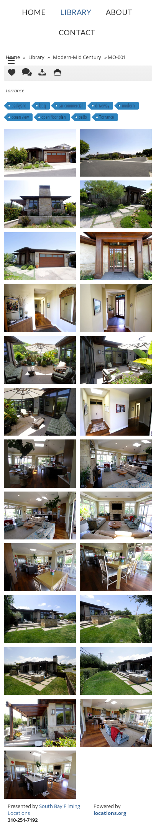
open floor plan (53, 117)
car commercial (70, 105)
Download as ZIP (42, 73)
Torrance (106, 117)
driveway (102, 105)
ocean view (20, 117)
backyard (18, 105)
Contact (77, 32)
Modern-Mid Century (77, 57)
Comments (26, 73)
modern (128, 105)
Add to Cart (11, 73)
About (119, 12)
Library (75, 12)
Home (34, 12)
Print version (57, 73)
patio (83, 117)
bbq (42, 105)
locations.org (110, 813)
